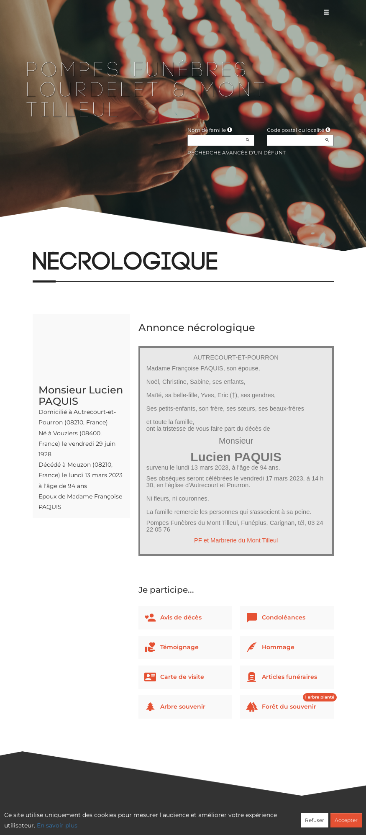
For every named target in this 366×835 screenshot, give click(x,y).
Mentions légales (258, 817)
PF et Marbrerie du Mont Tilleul (236, 540)
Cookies (216, 817)
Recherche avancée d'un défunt (236, 152)
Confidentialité (178, 817)
